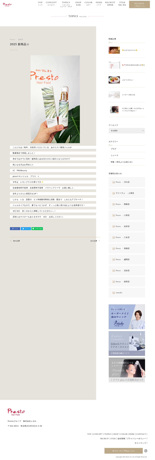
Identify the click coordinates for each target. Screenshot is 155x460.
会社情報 (121, 438)
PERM (99, 3)
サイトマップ (140, 443)
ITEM (122, 3)
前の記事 (16, 241)
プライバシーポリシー (136, 438)
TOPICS (66, 4)
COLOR (89, 3)
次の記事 (93, 241)
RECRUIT (110, 3)
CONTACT (141, 434)
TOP (40, 3)
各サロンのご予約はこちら (123, 451)
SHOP (78, 3)
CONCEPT (51, 3)
